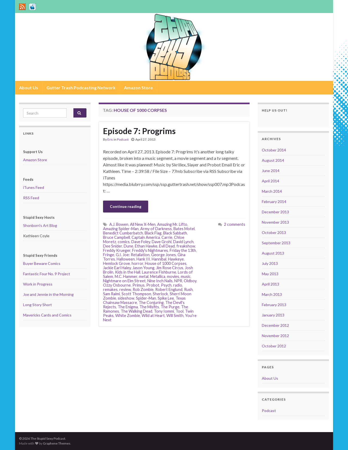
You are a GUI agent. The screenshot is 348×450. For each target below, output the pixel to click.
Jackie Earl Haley (117, 267)
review (125, 289)
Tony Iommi (164, 311)
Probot (152, 285)
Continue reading (125, 206)
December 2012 (275, 325)
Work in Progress (37, 284)
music (186, 276)
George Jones (163, 254)
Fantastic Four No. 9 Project (46, 273)
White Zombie (127, 315)
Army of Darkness (156, 228)
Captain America (146, 237)
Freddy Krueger (116, 250)
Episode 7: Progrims (139, 131)
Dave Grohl (162, 241)
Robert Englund (168, 289)
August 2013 (273, 253)
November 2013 (275, 222)
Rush (188, 289)
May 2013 (270, 273)
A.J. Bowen (118, 224)
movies (173, 276)
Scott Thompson (136, 293)
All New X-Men (143, 224)
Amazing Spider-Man (121, 228)
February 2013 (274, 304)
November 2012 (275, 335)
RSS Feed (31, 197)
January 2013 (273, 315)
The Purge (170, 307)
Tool (180, 311)
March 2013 (272, 294)
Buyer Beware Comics (41, 263)
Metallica (157, 276)
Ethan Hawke (146, 246)
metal (143, 276)
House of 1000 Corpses (166, 263)
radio (177, 285)
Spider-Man (146, 298)
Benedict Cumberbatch (123, 233)
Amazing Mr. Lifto (172, 224)
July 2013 (270, 263)
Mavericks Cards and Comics (47, 315)
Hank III (143, 259)
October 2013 (274, 232)
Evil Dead (167, 246)
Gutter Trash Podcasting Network (81, 87)
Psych (166, 285)
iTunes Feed (33, 187)
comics (124, 241)
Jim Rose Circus (169, 267)
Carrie (166, 237)
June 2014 (270, 170)
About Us (28, 87)
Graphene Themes (56, 443)
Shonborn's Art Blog (40, 225)
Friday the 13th (183, 250)
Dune (128, 246)
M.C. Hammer (126, 276)
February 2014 (274, 201)
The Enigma (128, 307)
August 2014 (273, 160)
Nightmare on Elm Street (124, 280)
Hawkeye (176, 259)
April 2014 (270, 181)
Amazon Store (138, 87)
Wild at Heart (153, 315)
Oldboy (190, 280)
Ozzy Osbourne (117, 285)
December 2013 (275, 212)
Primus (138, 285)
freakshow (185, 246)
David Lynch (183, 241)
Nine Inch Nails (160, 280)
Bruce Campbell (116, 237)
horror (137, 263)
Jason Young (143, 267)
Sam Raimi (111, 293)
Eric (110, 139)
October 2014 (274, 150)
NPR (178, 280)
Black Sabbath (175, 233)
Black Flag (153, 233)
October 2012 (274, 346)
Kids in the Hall (127, 272)
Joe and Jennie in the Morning (48, 294)
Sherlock (160, 293)
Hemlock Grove (116, 263)
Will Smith (175, 315)
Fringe (108, 254)
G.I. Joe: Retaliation (133, 254)
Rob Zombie (143, 289)
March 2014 (272, 191)
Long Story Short (37, 304)
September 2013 (276, 242)
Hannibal (159, 259)
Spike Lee (166, 298)
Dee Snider (112, 246)
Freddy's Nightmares (150, 250)
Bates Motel (184, 228)
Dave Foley (140, 241)
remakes (110, 289)
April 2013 (270, 284)
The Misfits (149, 307)
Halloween (126, 259)
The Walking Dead (136, 311)
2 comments (234, 224)
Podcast (123, 139)
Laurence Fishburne (159, 272)
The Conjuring (151, 302)
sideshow (126, 298)
